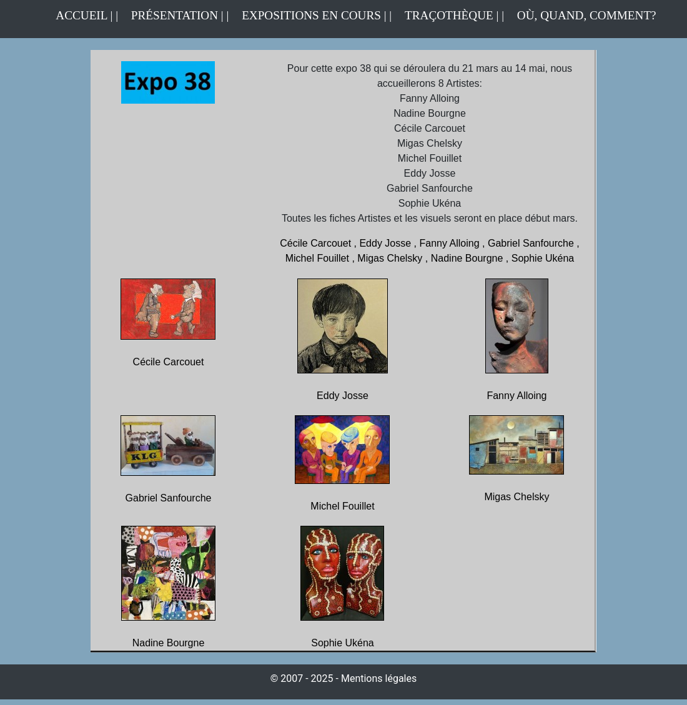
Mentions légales (379, 678)
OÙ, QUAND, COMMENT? (586, 15)
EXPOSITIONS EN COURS (319, 14)
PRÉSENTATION (174, 15)
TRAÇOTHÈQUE (449, 15)
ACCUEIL (83, 15)
